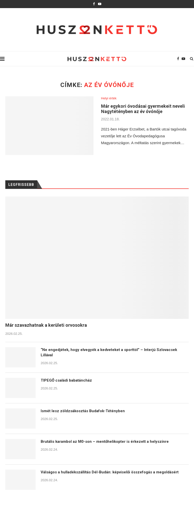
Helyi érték (108, 98)
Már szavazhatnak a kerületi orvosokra (46, 325)
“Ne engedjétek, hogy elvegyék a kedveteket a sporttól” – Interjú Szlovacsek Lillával (109, 352)
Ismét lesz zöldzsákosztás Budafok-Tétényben (83, 411)
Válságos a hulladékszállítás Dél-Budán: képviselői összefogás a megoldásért (110, 472)
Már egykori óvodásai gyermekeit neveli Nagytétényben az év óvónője (143, 108)
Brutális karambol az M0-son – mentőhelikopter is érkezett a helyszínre (105, 441)
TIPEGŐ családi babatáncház (66, 380)
